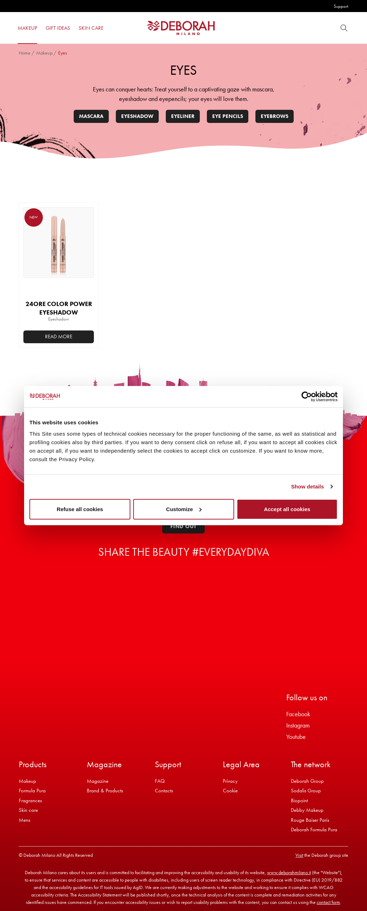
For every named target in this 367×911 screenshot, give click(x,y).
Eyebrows (274, 116)
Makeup (44, 53)
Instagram (298, 725)
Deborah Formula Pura (314, 829)
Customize (184, 509)
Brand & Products (105, 790)
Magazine (97, 781)
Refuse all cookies (80, 509)
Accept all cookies (287, 509)
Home (24, 53)
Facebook (298, 714)
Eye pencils (227, 116)
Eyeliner (182, 116)
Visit (299, 855)
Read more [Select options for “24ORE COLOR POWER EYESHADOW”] (58, 336)
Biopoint (299, 800)
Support (341, 6)
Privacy (230, 781)
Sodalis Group (306, 790)
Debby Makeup (307, 810)
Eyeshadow (137, 116)
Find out (183, 526)
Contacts (164, 790)
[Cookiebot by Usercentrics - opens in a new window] (307, 396)
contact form (328, 902)
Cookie (230, 790)
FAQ (160, 781)
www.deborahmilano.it (289, 872)
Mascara (91, 116)
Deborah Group (307, 781)
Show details (307, 486)
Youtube (296, 736)
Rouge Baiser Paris (310, 820)
